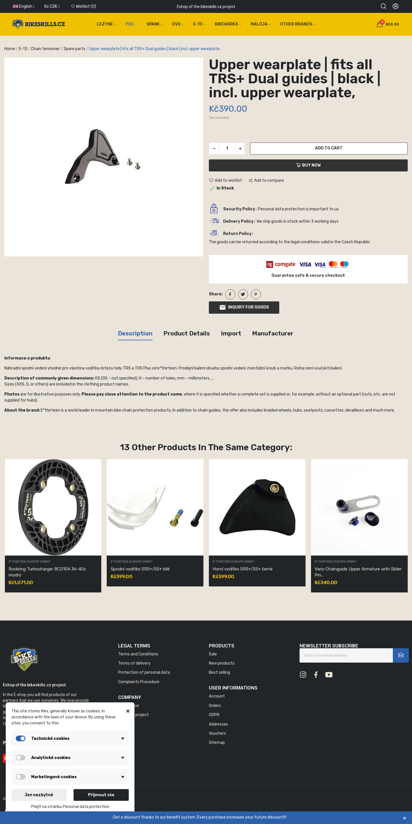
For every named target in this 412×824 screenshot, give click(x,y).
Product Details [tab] (186, 333)
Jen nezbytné (39, 795)
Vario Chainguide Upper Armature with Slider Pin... (358, 572)
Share (230, 294)
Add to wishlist (225, 180)
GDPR (214, 714)
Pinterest (256, 294)
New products (222, 663)
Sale (213, 654)
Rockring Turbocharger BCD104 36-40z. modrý (48, 572)
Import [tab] (231, 333)
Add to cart (328, 148)
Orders (215, 705)
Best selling (219, 672)
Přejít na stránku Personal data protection (70, 806)
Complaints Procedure (138, 681)
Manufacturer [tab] (272, 333)
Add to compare (266, 180)
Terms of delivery (134, 663)
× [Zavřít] (404, 818)
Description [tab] (135, 333)
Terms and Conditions (138, 654)
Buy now (308, 165)
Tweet (243, 294)
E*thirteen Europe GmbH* (30, 562)
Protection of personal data (144, 672)
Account (217, 696)
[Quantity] (227, 149)
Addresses (218, 724)
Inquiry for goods (244, 307)
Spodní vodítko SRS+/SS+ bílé (140, 569)
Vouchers (217, 733)
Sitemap (217, 742)
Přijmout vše (101, 795)
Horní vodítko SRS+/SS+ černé (243, 569)
